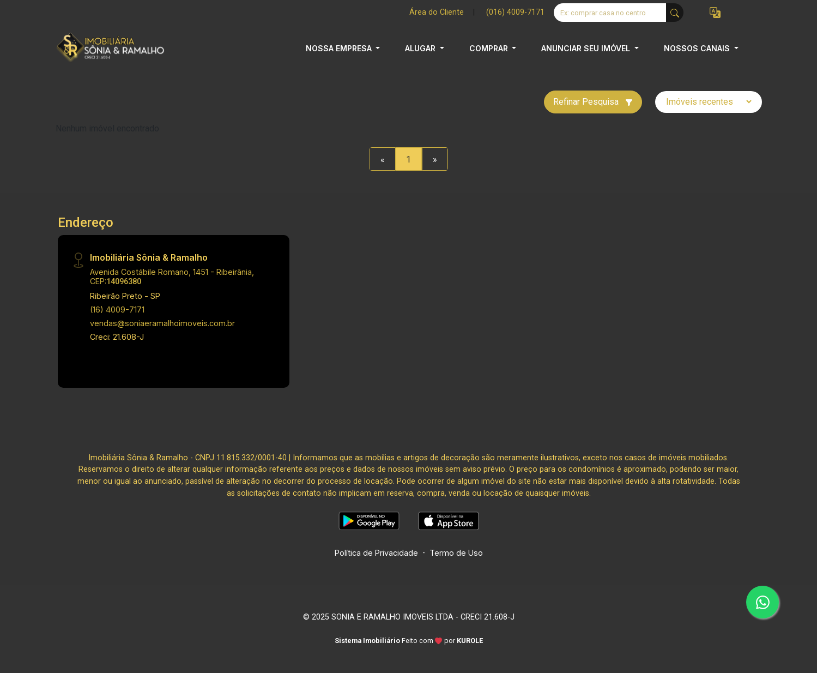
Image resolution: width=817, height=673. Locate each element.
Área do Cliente (436, 12)
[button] (715, 13)
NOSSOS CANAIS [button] (698, 48)
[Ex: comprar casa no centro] (610, 12)
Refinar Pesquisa (593, 102)
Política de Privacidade (376, 552)
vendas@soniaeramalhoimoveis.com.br (162, 323)
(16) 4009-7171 (117, 309)
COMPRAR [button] (489, 48)
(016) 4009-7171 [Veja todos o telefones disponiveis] (515, 12)
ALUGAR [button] (421, 48)
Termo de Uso (456, 552)
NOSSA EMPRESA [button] (340, 48)
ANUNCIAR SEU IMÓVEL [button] (586, 48)
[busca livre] (674, 12)
